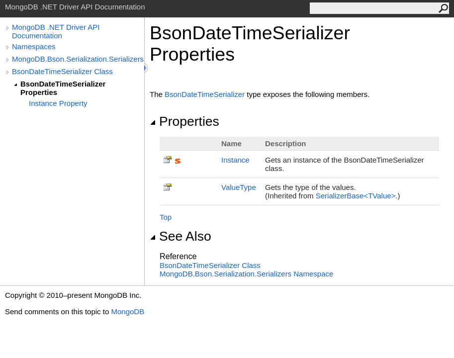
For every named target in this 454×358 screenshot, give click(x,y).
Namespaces (34, 46)
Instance (235, 160)
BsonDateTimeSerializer (205, 94)
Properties (184, 121)
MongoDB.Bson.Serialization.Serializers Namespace (246, 273)
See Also (180, 236)
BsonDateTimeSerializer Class (62, 71)
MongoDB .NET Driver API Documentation (55, 31)
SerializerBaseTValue (356, 195)
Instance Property (58, 103)
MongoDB (127, 311)
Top (166, 217)
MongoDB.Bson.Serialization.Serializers (78, 59)
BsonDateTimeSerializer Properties (62, 88)
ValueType (238, 187)
